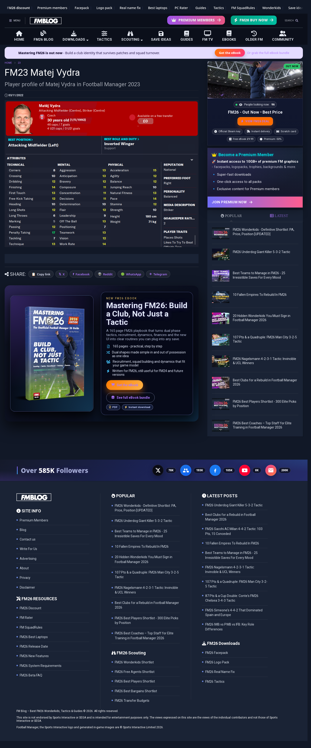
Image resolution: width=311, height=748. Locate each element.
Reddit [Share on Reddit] (107, 274)
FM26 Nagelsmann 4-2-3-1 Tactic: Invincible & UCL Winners (229, 569)
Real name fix (130, 8)
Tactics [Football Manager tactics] (219, 8)
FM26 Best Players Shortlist (135, 681)
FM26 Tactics (214, 681)
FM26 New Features (34, 656)
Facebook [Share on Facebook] (83, 274)
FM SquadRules (243, 8)
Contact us (27, 539)
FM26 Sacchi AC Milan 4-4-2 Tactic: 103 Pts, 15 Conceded (234, 531)
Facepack (82, 8)
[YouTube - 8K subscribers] (244, 470)
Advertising (28, 558)
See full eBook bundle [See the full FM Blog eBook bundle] (130, 397)
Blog (23, 530)
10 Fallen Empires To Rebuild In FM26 (260, 295)
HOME (19, 36)
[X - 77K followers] (158, 470)
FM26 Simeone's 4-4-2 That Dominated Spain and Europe (234, 612)
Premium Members (196, 20)
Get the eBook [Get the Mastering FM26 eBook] (229, 53)
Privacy (25, 578)
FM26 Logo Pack (217, 662)
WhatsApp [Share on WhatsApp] (133, 274)
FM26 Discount (30, 608)
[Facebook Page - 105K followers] (215, 470)
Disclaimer (27, 587)
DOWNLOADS (76, 36)
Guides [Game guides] (201, 8)
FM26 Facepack (216, 653)
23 (19, 63)
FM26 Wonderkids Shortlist (134, 662)
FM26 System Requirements (40, 666)
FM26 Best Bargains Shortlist (136, 691)
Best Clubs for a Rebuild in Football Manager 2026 (230, 517)
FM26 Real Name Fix (220, 672)
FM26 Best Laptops (34, 637)
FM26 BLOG (43, 36)
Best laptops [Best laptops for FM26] (157, 8)
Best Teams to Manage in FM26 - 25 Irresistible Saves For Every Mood (231, 555)
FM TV (207, 36)
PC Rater (181, 8)
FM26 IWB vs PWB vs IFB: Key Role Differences (229, 627)
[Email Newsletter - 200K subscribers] (270, 470)
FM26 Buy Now (253, 20)
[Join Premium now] (255, 202)
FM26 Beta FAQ (31, 675)
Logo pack (104, 8)
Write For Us (28, 549)
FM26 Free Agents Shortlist (134, 672)
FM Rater (26, 617)
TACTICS (104, 36)
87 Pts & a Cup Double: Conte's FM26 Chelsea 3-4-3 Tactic (231, 598)
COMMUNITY (283, 36)
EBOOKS (229, 36)
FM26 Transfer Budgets (132, 700)
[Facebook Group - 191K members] (185, 470)
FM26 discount (18, 8)
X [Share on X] (63, 274)
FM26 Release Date (34, 646)
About (24, 568)
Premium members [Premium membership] (52, 8)
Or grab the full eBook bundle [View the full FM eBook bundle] (268, 53)
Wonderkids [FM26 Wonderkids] (271, 8)
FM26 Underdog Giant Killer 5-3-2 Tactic (261, 252)
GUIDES (186, 36)
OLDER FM (254, 36)
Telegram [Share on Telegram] (160, 274)
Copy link (43, 274)
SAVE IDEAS (161, 36)
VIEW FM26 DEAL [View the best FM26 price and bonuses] (255, 121)
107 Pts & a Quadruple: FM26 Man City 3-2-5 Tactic (236, 584)
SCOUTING (132, 36)
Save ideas (296, 8)
